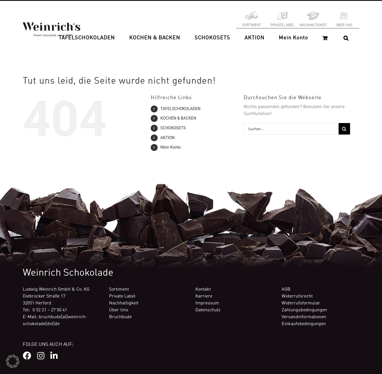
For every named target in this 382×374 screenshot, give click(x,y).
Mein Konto (171, 147)
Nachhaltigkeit (123, 303)
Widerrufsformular (301, 303)
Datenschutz (207, 310)
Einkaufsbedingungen (304, 324)
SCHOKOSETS (173, 128)
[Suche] (344, 129)
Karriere (203, 296)
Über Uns (118, 310)
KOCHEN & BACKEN (178, 118)
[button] (346, 38)
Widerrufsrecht (297, 296)
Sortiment (119, 289)
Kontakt (203, 289)
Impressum (207, 303)
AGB (286, 289)
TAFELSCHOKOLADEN (180, 108)
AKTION (168, 137)
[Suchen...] (291, 129)
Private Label (122, 296)
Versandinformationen (304, 317)
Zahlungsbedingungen (304, 310)
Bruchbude (120, 317)
